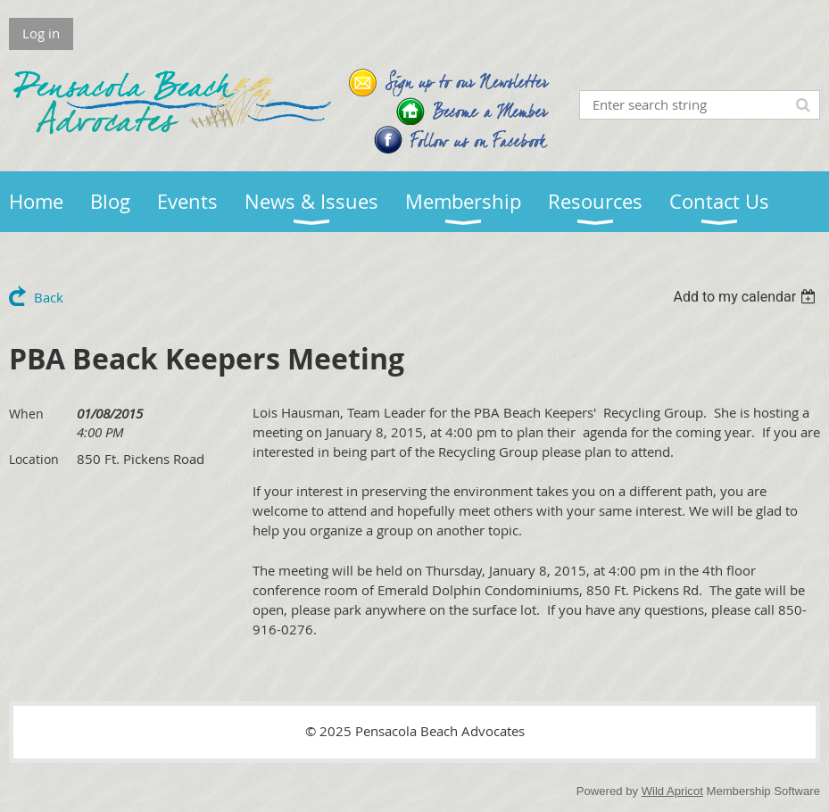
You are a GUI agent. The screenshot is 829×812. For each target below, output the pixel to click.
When (26, 413)
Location (34, 459)
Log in (41, 33)
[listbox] (746, 297)
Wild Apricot (672, 791)
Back (48, 297)
